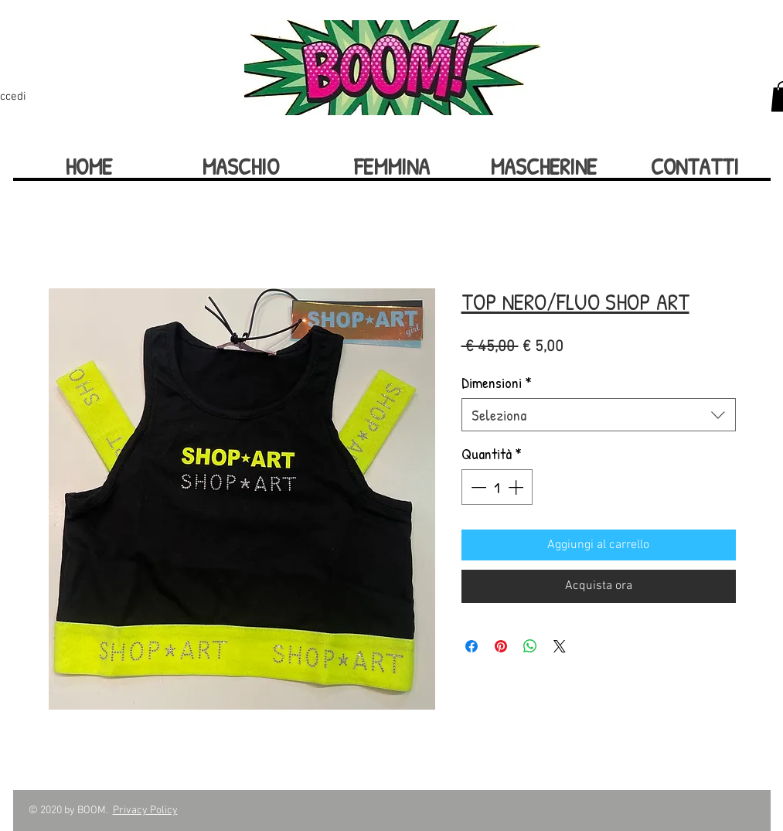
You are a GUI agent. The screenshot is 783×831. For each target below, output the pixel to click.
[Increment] (517, 487)
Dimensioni (496, 382)
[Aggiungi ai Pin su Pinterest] (501, 646)
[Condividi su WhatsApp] (530, 646)
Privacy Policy (145, 810)
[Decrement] (477, 487)
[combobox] (598, 414)
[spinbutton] (497, 487)
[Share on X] (559, 646)
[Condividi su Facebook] (471, 646)
